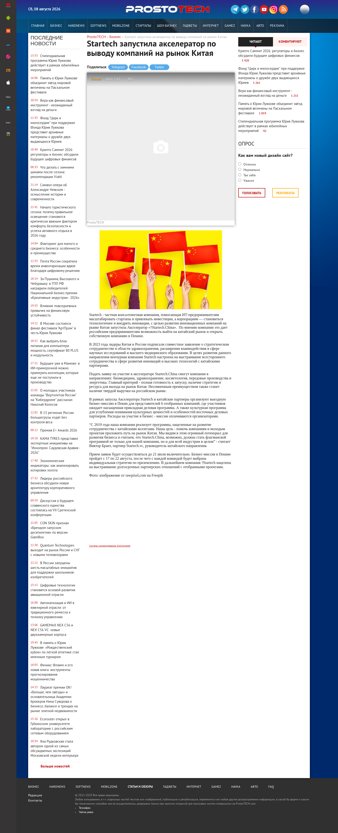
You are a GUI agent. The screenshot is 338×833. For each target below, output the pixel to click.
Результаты (285, 193)
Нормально (251, 170)
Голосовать (251, 193)
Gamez (230, 26)
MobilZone (121, 26)
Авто (260, 26)
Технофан (84, 808)
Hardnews (76, 26)
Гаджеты (190, 26)
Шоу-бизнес (167, 26)
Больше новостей (55, 766)
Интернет (211, 26)
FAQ (271, 787)
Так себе (249, 175)
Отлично (249, 165)
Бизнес (56, 26)
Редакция (35, 796)
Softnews (98, 26)
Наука (245, 26)
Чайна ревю (86, 812)
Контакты (35, 801)
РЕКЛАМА (277, 26)
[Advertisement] (160, 514)
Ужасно (248, 181)
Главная (37, 26)
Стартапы (143, 26)
